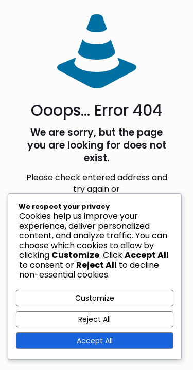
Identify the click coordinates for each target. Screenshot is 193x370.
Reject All (94, 319)
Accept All (95, 341)
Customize (94, 298)
